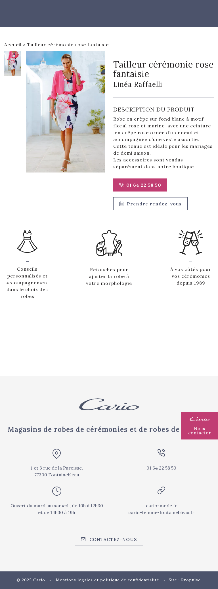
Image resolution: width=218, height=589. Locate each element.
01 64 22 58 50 (140, 185)
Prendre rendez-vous (150, 204)
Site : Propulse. (185, 579)
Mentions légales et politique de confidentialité (107, 579)
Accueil (13, 44)
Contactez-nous (109, 539)
